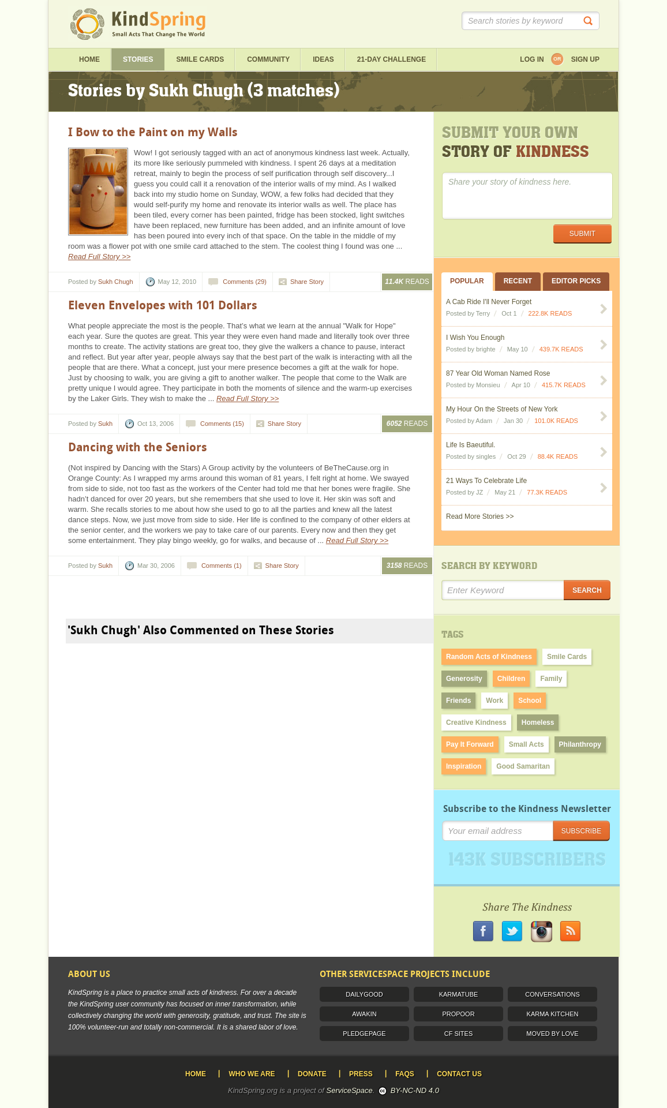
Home (89, 59)
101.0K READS (556, 420)
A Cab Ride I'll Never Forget (488, 302)
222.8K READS (550, 313)
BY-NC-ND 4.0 (415, 1090)
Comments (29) (245, 281)
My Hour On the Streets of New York (501, 409)
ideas (323, 59)
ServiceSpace (350, 1090)
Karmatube (458, 994)
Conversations (552, 994)
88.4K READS (558, 456)
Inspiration (463, 766)
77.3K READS (547, 492)
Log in (532, 59)
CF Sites (458, 1033)
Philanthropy (580, 744)
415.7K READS (564, 384)
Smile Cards (200, 59)
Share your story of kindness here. (527, 196)
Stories (138, 59)
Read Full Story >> (99, 256)
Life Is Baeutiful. (470, 445)
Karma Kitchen (553, 1013)
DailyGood (364, 994)
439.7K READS (561, 349)
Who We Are (251, 1074)
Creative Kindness (476, 722)
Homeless (538, 722)
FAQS (404, 1074)
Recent (518, 281)
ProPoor (458, 1013)
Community (268, 59)
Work (494, 701)
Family (551, 679)
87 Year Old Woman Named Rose (498, 373)
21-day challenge (391, 59)
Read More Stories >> (480, 516)
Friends (458, 701)
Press (361, 1074)
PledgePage (364, 1033)
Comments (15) (222, 423)
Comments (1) (221, 565)
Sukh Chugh (115, 281)
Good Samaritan (523, 766)
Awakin (364, 1013)
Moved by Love (552, 1033)
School (529, 701)
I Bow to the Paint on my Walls (153, 132)
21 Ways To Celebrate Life (486, 481)
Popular (467, 281)
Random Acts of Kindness (489, 657)
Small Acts (526, 744)
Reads (407, 282)
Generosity (464, 679)
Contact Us (459, 1074)
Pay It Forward (470, 744)
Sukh (105, 423)
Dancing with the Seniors (137, 447)
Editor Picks (576, 281)
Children (511, 679)
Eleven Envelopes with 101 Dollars (162, 305)
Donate (312, 1074)
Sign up (585, 59)
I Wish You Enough (475, 338)
